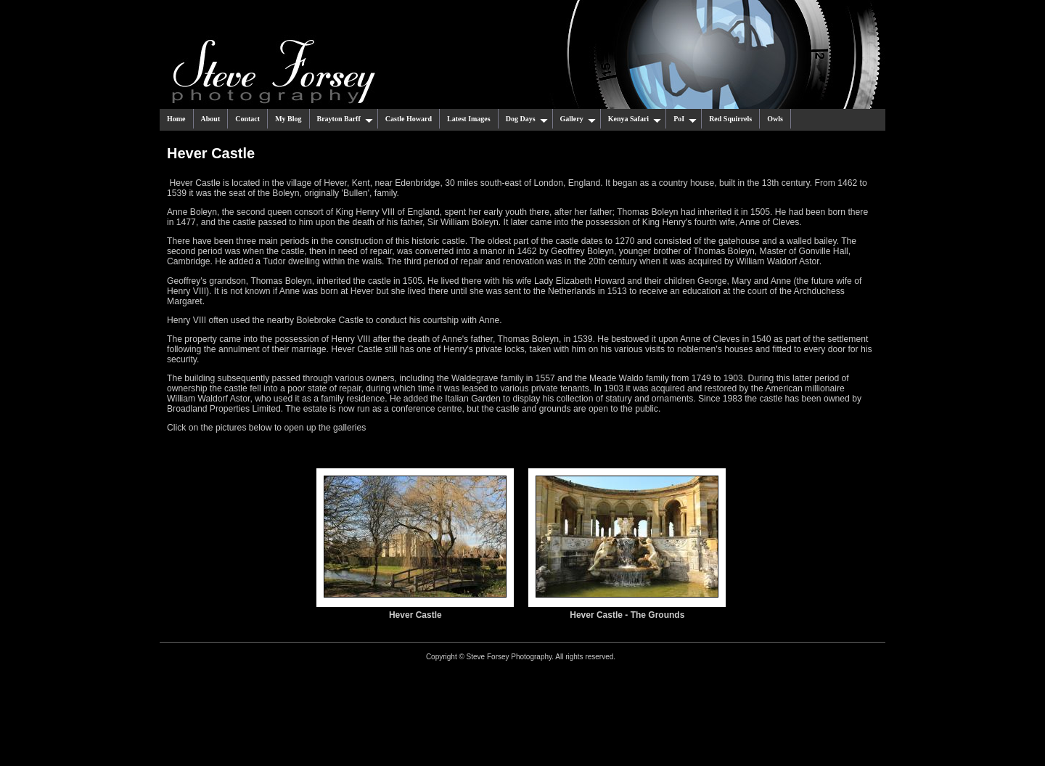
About (211, 119)
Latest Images (469, 119)
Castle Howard (408, 119)
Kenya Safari (634, 119)
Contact (247, 119)
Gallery (578, 119)
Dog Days (527, 119)
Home (176, 119)
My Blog (288, 119)
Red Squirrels (730, 119)
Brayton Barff (345, 119)
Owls (775, 119)
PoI (685, 119)
